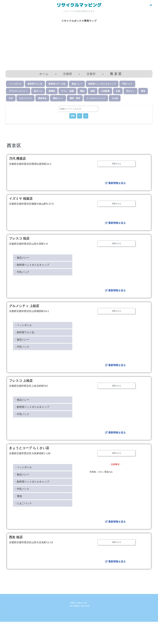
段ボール (38, 91)
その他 (115, 98)
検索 (73, 116)
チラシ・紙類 (67, 91)
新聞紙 (52, 91)
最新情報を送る (115, 183)
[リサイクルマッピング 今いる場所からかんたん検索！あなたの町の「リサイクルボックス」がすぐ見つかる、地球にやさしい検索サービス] (79, 5)
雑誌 (82, 91)
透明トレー (58, 98)
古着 (118, 91)
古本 (11, 98)
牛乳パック (127, 84)
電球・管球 (75, 98)
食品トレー (77, 84)
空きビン (130, 91)
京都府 (67, 74)
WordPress (25, 619)
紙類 (93, 91)
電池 (143, 91)
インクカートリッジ (95, 98)
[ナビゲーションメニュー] (151, 5)
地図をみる (116, 164)
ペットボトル (15, 84)
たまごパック (25, 98)
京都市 (91, 74)
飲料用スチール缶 (57, 84)
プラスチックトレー (18, 91)
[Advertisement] (79, 49)
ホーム (44, 74)
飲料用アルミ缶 (35, 84)
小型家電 (105, 91)
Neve (4, 619)
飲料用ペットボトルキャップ (102, 84)
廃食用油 (42, 98)
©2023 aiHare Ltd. (79, 603)
